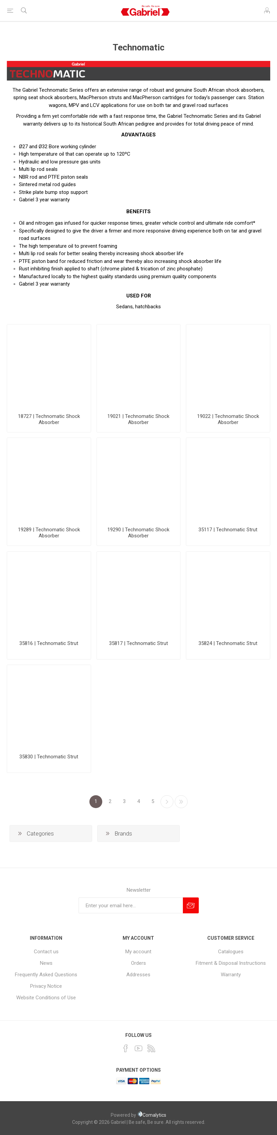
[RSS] (151, 1048)
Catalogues (230, 952)
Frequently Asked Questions (46, 975)
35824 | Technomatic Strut (227, 643)
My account (138, 952)
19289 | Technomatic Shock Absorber (49, 533)
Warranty (231, 975)
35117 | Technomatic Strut (227, 530)
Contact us (46, 952)
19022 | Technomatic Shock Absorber (228, 419)
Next (167, 801)
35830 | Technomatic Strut (48, 757)
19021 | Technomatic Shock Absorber (138, 419)
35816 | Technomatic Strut (48, 643)
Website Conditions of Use (46, 998)
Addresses (138, 975)
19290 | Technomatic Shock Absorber (138, 533)
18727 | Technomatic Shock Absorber (49, 419)
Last (181, 801)
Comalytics (151, 1115)
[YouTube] (138, 1048)
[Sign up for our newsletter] (131, 905)
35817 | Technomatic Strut (138, 643)
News (46, 963)
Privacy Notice (46, 986)
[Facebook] (125, 1048)
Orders (138, 963)
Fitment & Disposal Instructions (231, 963)
